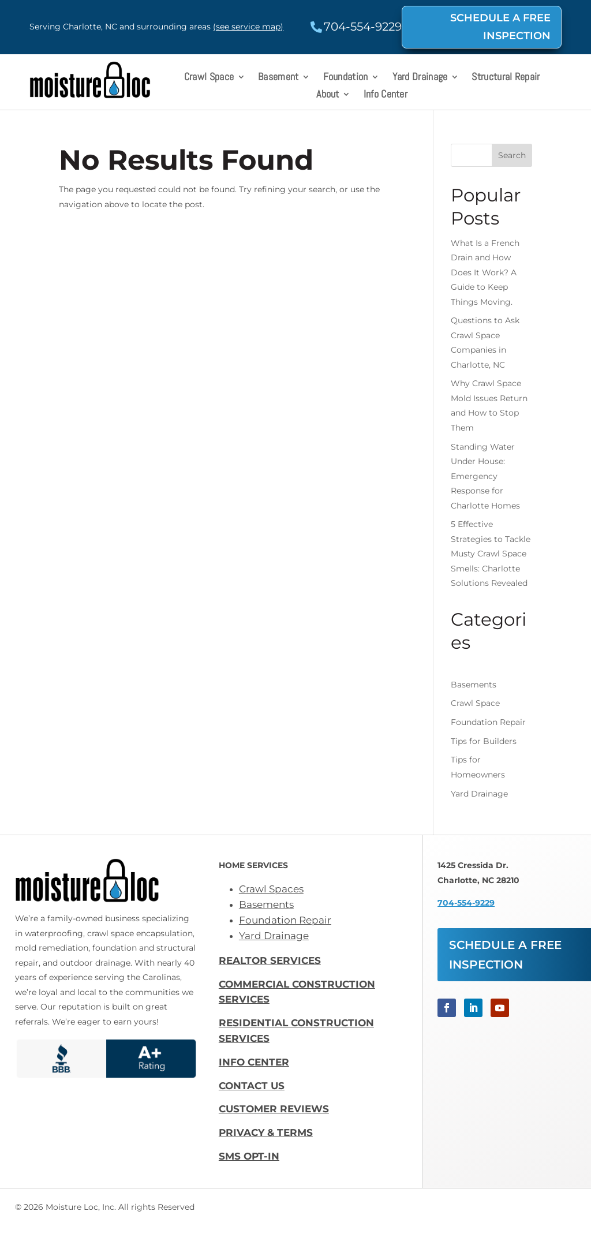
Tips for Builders (484, 741)
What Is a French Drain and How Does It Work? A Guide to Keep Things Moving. (485, 272)
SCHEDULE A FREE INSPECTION (500, 27)
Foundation (345, 78)
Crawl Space (209, 78)
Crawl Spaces (271, 889)
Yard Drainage (420, 78)
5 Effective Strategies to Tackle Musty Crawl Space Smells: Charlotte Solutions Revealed (490, 553)
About (327, 95)
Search (512, 155)
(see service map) (248, 26)
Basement (278, 78)
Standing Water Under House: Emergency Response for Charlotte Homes (485, 476)
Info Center (385, 95)
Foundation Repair (488, 722)
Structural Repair (506, 78)
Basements (473, 684)
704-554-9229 (466, 903)
